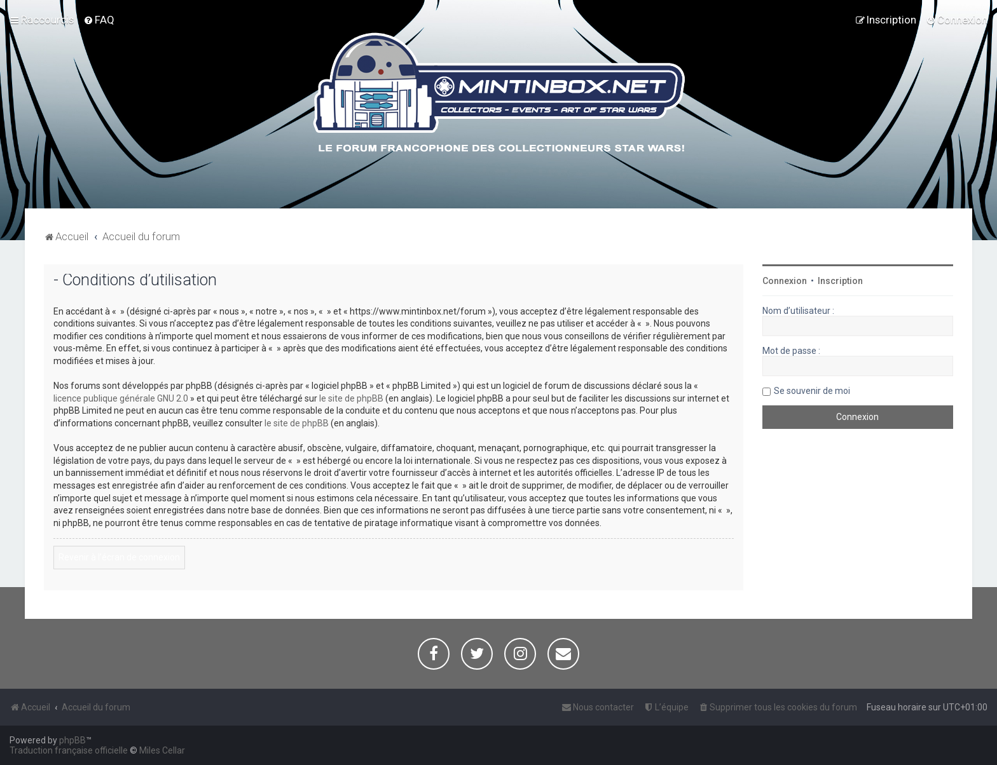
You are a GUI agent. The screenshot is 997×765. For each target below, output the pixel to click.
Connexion (784, 281)
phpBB (72, 740)
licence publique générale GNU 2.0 (120, 398)
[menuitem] (98, 20)
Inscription (840, 281)
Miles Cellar (162, 750)
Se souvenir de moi (812, 391)
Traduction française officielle (69, 750)
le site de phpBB (351, 398)
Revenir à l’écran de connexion (119, 557)
